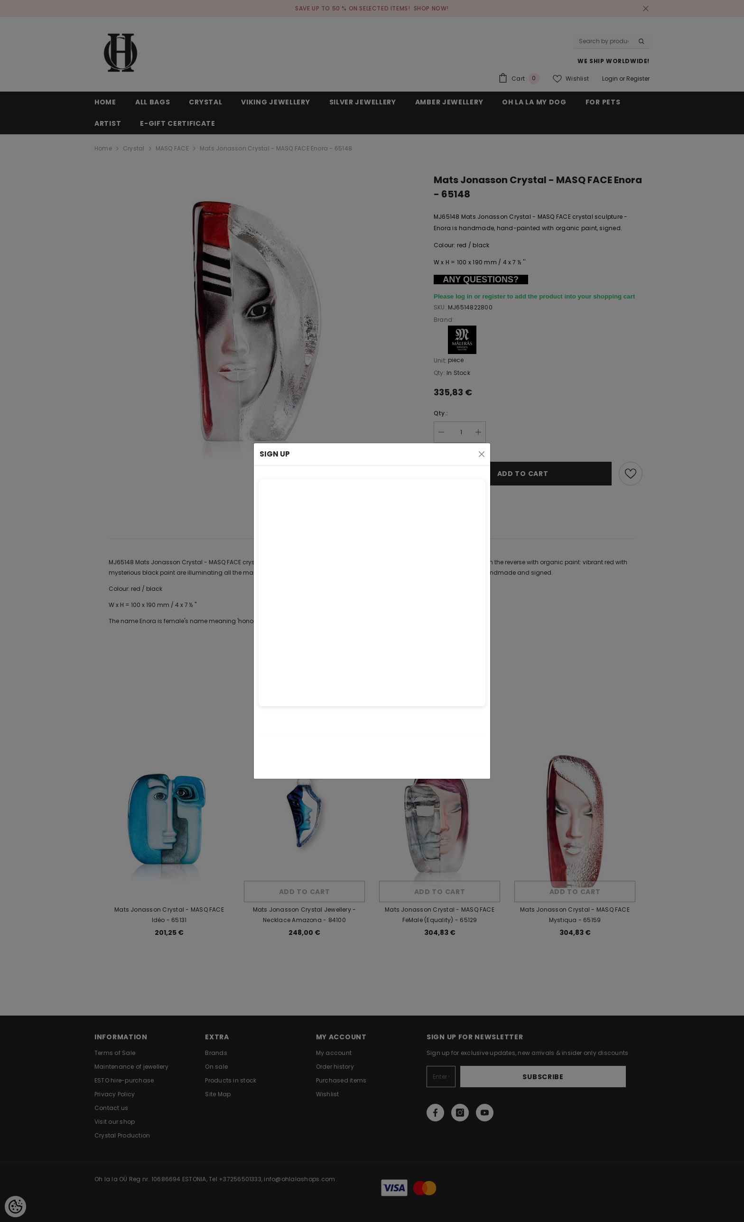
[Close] (481, 454)
